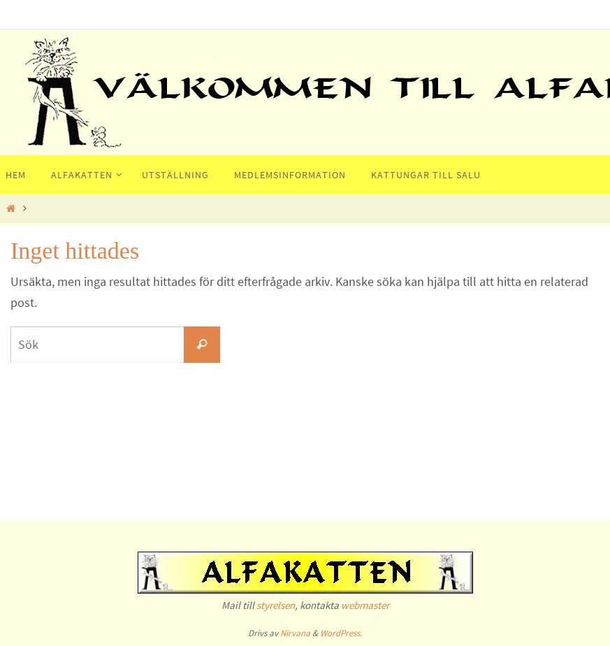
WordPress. (341, 633)
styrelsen (275, 605)
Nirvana (295, 633)
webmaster (365, 605)
